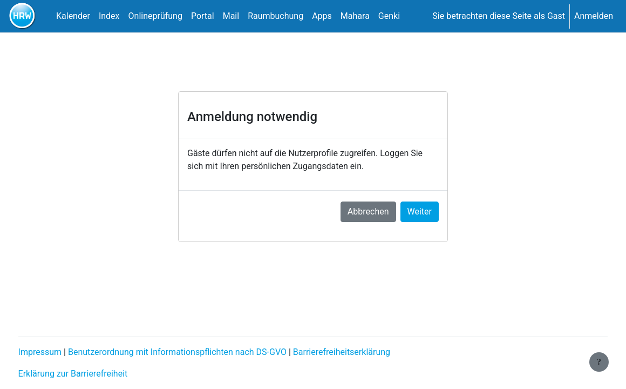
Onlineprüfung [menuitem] (155, 16)
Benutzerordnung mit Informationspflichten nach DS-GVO (197, 352)
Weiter (419, 211)
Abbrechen (368, 211)
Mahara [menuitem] (355, 16)
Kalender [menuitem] (73, 16)
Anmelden (593, 16)
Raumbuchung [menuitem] (275, 16)
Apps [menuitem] (322, 16)
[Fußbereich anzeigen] (599, 362)
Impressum (60, 352)
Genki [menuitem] (389, 16)
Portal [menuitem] (202, 16)
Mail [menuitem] (231, 16)
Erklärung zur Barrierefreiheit (93, 373)
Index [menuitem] (109, 16)
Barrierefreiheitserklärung (361, 352)
